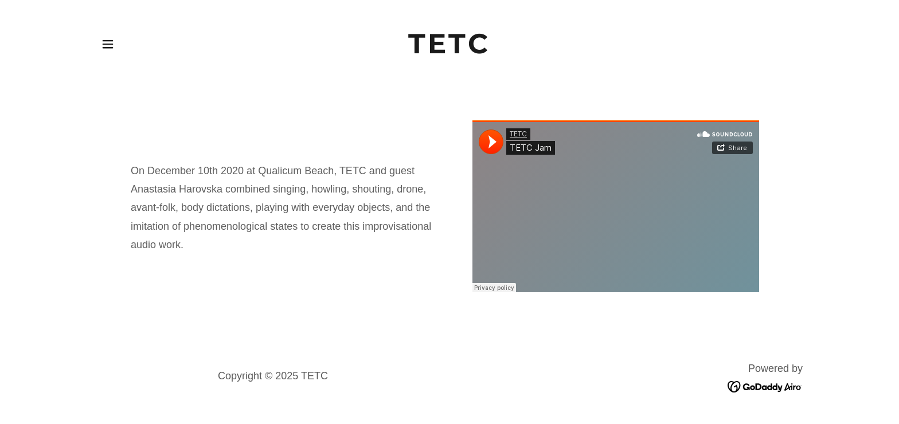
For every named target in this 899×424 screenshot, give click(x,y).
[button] (107, 44)
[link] (449, 50)
